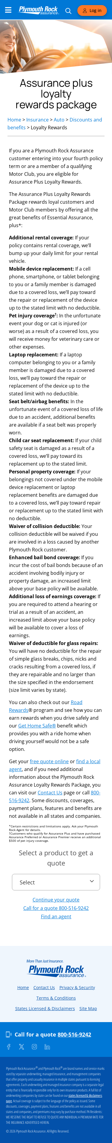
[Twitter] (21, 1046)
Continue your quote (56, 899)
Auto (59, 119)
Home (14, 119)
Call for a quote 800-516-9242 (56, 908)
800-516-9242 (74, 1034)
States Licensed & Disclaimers (45, 1008)
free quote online (49, 761)
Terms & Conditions (56, 998)
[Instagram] (34, 1046)
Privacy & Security (77, 987)
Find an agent (56, 916)
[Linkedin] (47, 1046)
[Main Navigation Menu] (8, 10)
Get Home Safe (37, 725)
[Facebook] (8, 1046)
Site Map (88, 1008)
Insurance (37, 119)
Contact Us (50, 792)
